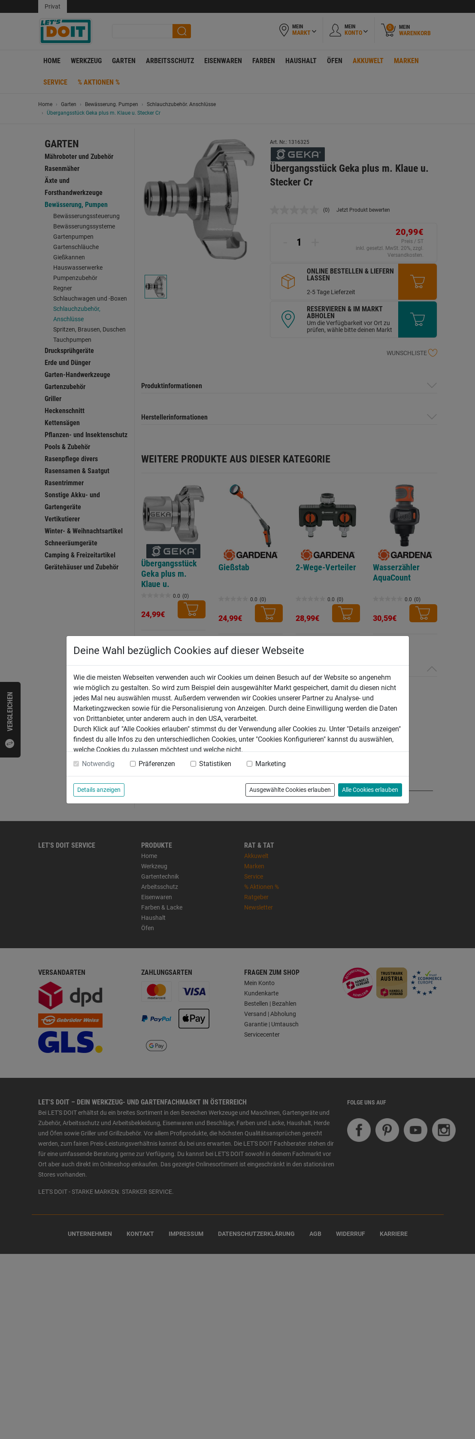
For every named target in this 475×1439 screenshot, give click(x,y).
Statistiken (215, 764)
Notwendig (98, 764)
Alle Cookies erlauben (370, 789)
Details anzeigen (99, 789)
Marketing (270, 764)
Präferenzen (157, 764)
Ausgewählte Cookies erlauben (290, 789)
